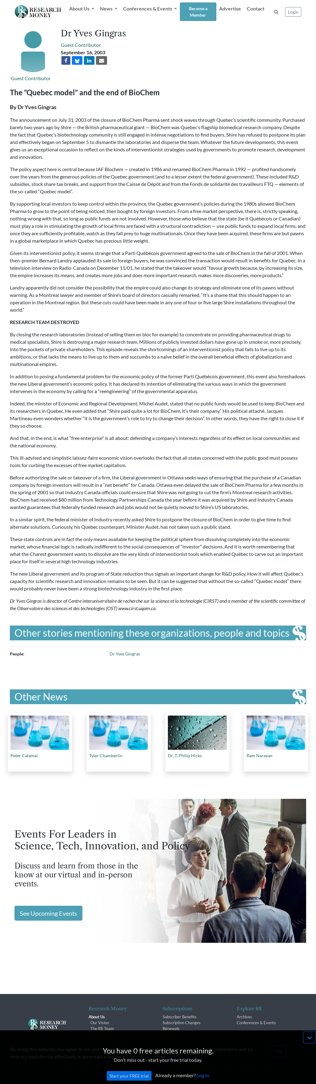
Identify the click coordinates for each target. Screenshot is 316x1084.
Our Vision (99, 1022)
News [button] (107, 8)
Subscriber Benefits (180, 1016)
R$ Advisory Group (107, 1034)
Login (293, 11)
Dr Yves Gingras (125, 653)
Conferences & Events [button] (148, 8)
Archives (244, 1016)
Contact (255, 8)
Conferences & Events (256, 1022)
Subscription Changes (182, 1022)
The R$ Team (102, 1028)
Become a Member (198, 12)
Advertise (230, 8)
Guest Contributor (31, 78)
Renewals (171, 1028)
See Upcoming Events (48, 913)
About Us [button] (79, 8)
